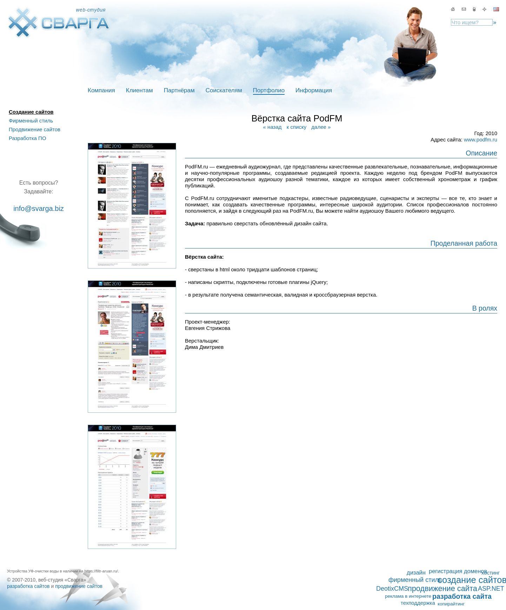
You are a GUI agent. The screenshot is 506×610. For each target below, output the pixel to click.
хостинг (490, 573)
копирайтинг (451, 603)
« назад (272, 127)
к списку (296, 127)
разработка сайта (462, 596)
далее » (321, 127)
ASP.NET (491, 588)
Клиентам (139, 90)
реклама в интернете (408, 596)
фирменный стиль (415, 580)
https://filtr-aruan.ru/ (101, 571)
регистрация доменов (458, 571)
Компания (101, 90)
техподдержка (418, 603)
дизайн (416, 572)
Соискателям (224, 90)
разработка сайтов (28, 586)
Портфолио (269, 90)
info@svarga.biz (38, 208)
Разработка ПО (27, 138)
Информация (313, 90)
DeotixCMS (392, 588)
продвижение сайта (442, 588)
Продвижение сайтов (34, 129)
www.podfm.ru (480, 139)
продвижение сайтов (78, 586)
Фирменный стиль (31, 121)
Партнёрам (179, 90)
